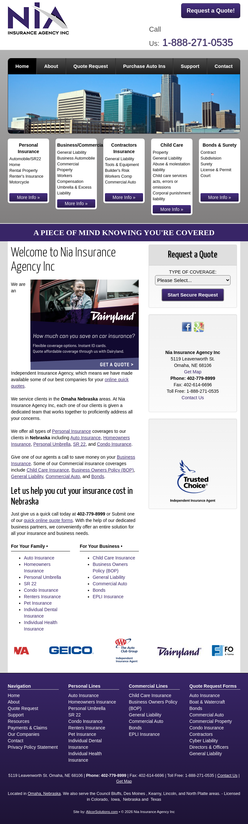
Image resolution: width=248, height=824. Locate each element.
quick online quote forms (48, 520)
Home (22, 66)
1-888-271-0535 (197, 42)
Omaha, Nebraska (44, 793)
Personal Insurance (71, 431)
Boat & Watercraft (207, 701)
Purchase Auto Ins (144, 66)
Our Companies (23, 734)
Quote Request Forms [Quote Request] (213, 686)
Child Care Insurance (47, 470)
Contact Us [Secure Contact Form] (192, 397)
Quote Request (23, 708)
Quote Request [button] (90, 66)
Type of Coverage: (192, 272)
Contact (223, 66)
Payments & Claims (27, 727)
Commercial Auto (63, 476)
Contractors (201, 734)
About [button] (51, 66)
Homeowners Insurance (92, 701)
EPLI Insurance (108, 596)
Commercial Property (211, 721)
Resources (18, 721)
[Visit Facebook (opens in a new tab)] (186, 326)
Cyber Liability (204, 740)
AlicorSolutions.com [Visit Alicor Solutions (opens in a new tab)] (102, 812)
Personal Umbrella (51, 444)
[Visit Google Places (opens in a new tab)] (199, 326)
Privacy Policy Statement (33, 747)
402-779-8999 (91, 513)
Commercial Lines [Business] (148, 686)
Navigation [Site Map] (19, 686)
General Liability (27, 476)
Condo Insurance (114, 444)
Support (16, 714)
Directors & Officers (209, 747)
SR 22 (79, 444)
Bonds (97, 476)
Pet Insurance (38, 603)
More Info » (28, 197)
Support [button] (190, 66)
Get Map (193, 371)
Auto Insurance (85, 437)
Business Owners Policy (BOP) (103, 470)
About (14, 701)
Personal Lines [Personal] (84, 686)
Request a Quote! (211, 10)
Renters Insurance (42, 596)
